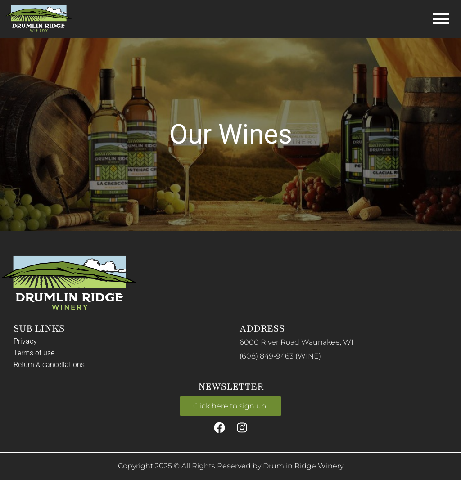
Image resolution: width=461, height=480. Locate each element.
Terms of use (34, 352)
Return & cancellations (49, 364)
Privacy (25, 340)
